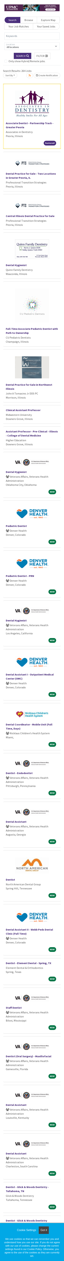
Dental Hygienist (16, 265)
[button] (42, 56)
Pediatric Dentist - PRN (20, 576)
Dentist (10, 879)
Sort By (9, 75)
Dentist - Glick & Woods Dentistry (26, 1220)
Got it (43, 1230)
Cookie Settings (26, 1230)
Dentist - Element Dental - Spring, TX (28, 963)
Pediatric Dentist (16, 526)
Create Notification (47, 75)
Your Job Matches (19, 26)
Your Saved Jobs (46, 26)
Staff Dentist (14, 1007)
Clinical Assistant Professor (23, 410)
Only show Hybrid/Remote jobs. (27, 61)
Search (12, 20)
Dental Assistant (16, 821)
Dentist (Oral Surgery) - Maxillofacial (28, 1056)
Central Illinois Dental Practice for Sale (30, 216)
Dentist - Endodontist (19, 773)
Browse (28, 20)
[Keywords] (32, 36)
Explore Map (48, 20)
